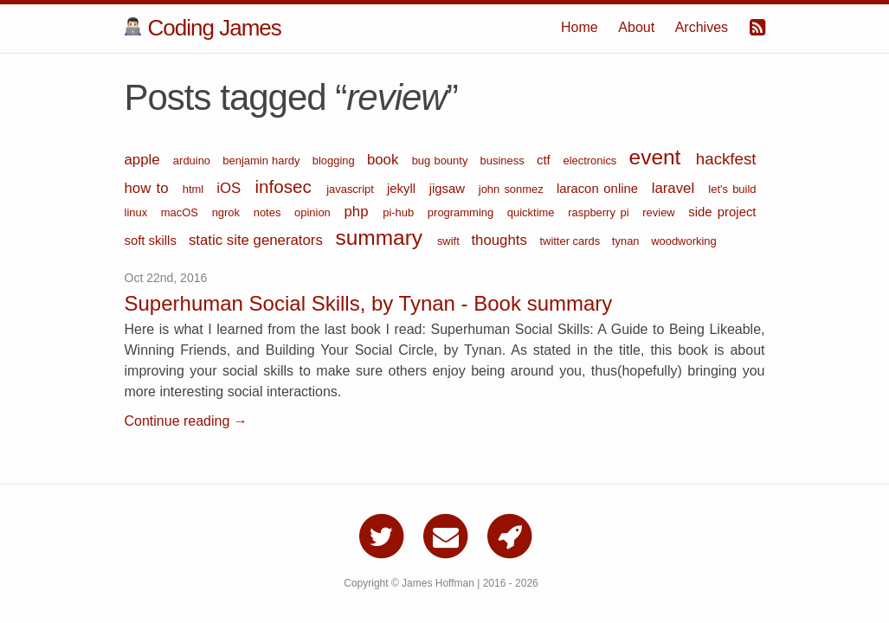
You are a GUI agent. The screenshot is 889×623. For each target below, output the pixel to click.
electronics (591, 160)
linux (138, 212)
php (359, 211)
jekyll (404, 189)
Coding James (203, 28)
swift (450, 240)
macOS (182, 212)
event (658, 157)
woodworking (684, 240)
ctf (545, 160)
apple (144, 159)
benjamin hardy (262, 160)
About (636, 27)
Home (579, 27)
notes (270, 212)
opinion (314, 212)
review (661, 212)
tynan (627, 240)
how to (149, 188)
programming (463, 212)
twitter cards (570, 240)
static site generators (258, 240)
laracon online (600, 189)
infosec (287, 186)
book (385, 159)
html (196, 189)
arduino (193, 160)
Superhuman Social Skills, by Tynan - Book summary (369, 303)
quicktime (533, 212)
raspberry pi (601, 212)
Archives (701, 27)
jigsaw (449, 189)
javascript (352, 189)
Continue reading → (186, 421)
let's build (732, 189)
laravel (676, 188)
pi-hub (401, 212)
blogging (335, 160)
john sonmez (513, 189)
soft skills (152, 240)
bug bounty (442, 160)
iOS (231, 188)
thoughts (501, 240)
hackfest (726, 159)
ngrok (228, 212)
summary (381, 237)
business (504, 160)
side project (722, 212)
